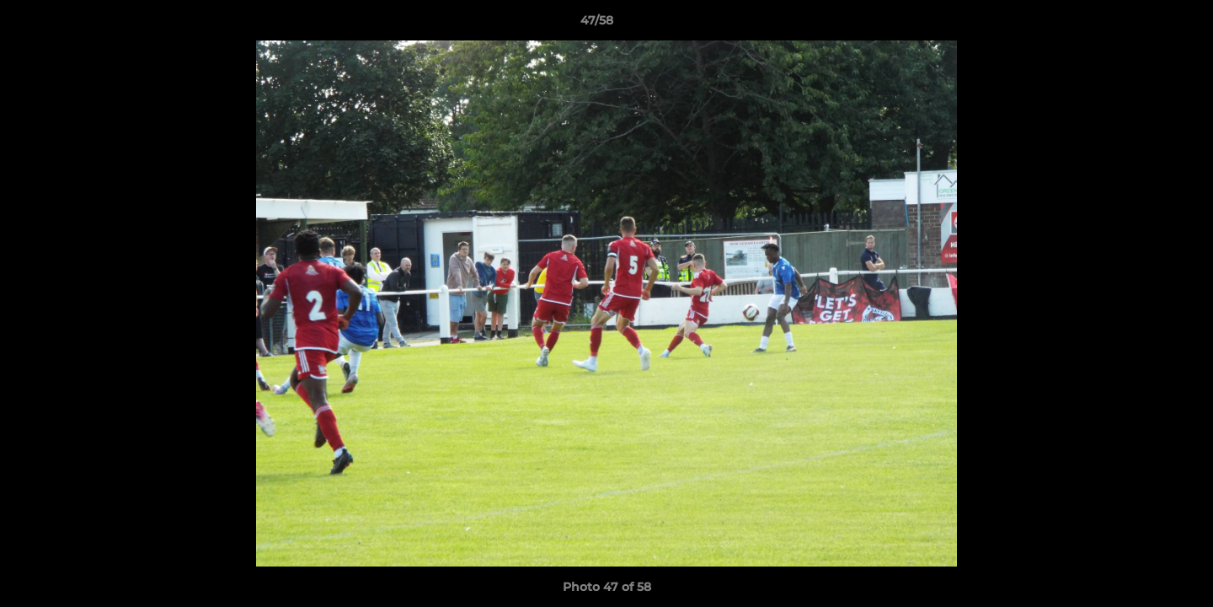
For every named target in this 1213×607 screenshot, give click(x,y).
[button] (1142, 24)
